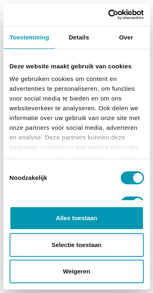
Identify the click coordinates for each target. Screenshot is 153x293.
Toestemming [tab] (29, 37)
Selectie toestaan (76, 244)
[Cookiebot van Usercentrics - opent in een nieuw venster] (109, 14)
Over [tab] (126, 37)
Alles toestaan (77, 217)
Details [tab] (79, 37)
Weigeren (76, 271)
